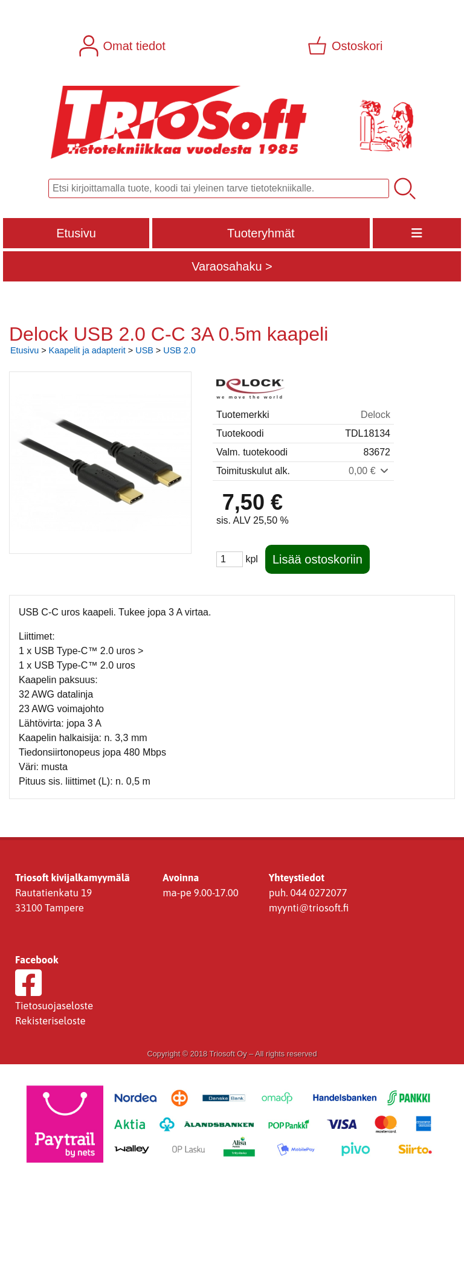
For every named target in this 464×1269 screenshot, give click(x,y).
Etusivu (76, 233)
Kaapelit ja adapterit (87, 350)
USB (144, 350)
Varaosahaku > (232, 266)
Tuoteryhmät (261, 233)
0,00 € (369, 471)
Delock (375, 415)
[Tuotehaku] (218, 188)
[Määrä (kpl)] (229, 559)
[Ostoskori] (346, 46)
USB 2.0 (179, 350)
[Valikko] (417, 233)
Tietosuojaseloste (54, 1006)
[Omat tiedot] (123, 46)
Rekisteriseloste (50, 1021)
